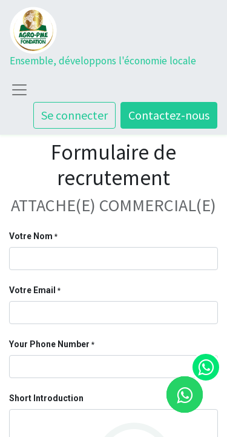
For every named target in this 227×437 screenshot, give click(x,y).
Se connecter (74, 115)
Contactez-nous (168, 115)
